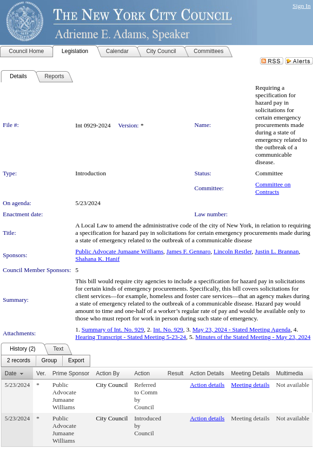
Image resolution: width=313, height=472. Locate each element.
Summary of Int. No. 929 (112, 329)
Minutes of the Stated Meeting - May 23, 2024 (253, 336)
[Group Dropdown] (49, 360)
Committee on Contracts (273, 188)
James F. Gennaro (188, 251)
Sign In (302, 5)
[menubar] (45, 361)
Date (10, 373)
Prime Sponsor (71, 373)
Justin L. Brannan (277, 251)
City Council (112, 384)
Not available (292, 384)
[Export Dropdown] (76, 360)
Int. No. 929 (168, 329)
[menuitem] (18, 360)
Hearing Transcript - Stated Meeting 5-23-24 (130, 336)
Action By (108, 373)
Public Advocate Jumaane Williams (119, 251)
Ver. (41, 373)
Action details (207, 384)
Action (142, 373)
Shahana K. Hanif (97, 258)
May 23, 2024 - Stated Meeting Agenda (242, 329)
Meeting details (250, 384)
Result (175, 373)
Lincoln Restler (232, 251)
